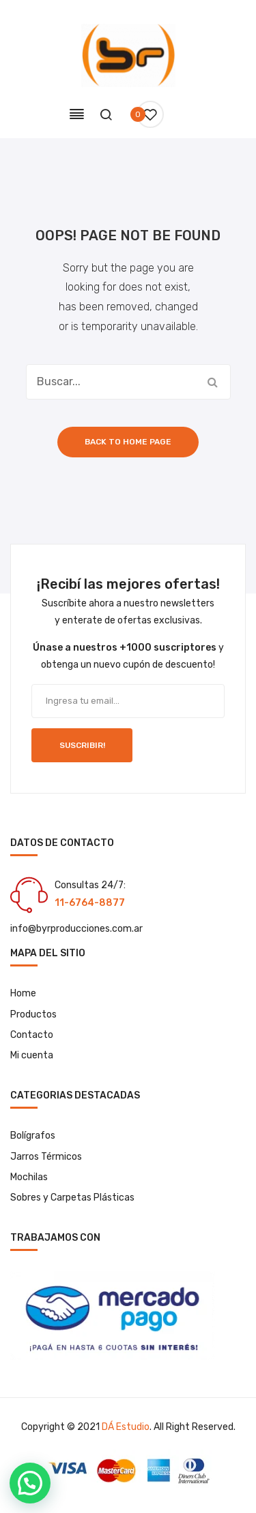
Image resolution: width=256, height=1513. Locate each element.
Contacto (31, 1035)
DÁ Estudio (126, 1427)
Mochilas (29, 1177)
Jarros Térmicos (46, 1156)
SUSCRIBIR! (82, 745)
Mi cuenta (31, 1055)
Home (23, 993)
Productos (33, 1014)
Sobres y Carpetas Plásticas (72, 1197)
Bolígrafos (32, 1135)
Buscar (213, 382)
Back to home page (128, 441)
